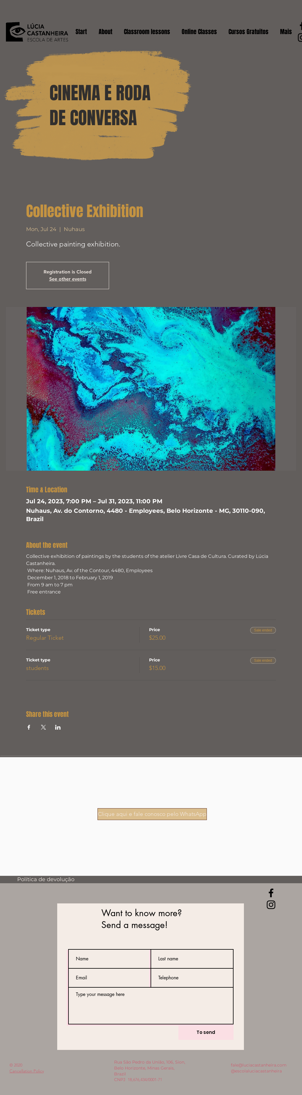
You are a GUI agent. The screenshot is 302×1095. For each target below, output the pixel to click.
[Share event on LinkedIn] (58, 727)
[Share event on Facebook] (29, 727)
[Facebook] (271, 893)
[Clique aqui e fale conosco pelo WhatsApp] (152, 814)
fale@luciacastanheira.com (259, 1065)
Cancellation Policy (26, 1071)
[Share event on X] (43, 727)
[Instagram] (271, 905)
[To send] (206, 1032)
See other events (67, 279)
